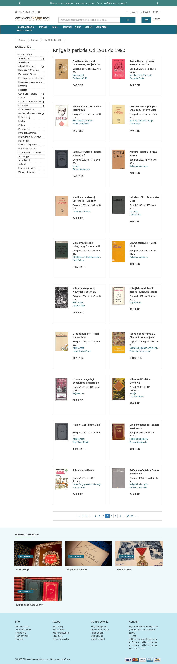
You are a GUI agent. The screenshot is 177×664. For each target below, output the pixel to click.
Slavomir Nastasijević (140, 351)
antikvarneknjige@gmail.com (143, 639)
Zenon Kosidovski (138, 442)
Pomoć (146, 12)
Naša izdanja (24, 117)
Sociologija (23, 156)
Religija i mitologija (27, 148)
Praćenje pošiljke (61, 639)
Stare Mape (102, 27)
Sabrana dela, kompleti (29, 152)
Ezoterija (22, 86)
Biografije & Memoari (28, 70)
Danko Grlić (135, 214)
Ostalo (21, 125)
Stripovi (22, 164)
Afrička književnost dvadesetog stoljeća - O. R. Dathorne (87, 64)
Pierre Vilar (135, 123)
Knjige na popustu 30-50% (29, 604)
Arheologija (23, 58)
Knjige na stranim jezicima (31, 101)
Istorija (21, 97)
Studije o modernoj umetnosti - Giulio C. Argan (85, 200)
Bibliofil (89, 27)
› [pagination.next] (135, 516)
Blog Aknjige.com (99, 626)
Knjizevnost (24, 105)
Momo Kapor (79, 487)
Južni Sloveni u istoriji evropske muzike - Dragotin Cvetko (142, 64)
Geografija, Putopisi (27, 94)
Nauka (21, 121)
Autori (78, 27)
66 (132, 516)
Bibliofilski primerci (27, 66)
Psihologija (23, 141)
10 (119, 516)
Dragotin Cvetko (137, 78)
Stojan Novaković (81, 169)
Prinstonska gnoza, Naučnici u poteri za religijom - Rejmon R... (85, 291)
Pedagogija (23, 129)
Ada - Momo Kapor (83, 470)
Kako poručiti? (22, 636)
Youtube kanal (98, 639)
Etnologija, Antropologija (30, 82)
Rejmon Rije (79, 305)
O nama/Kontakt (23, 629)
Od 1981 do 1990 (53, 40)
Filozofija (22, 90)
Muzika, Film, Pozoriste (29, 113)
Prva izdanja (22, 569)
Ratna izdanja (124, 569)
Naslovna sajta (22, 626)
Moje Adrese (59, 629)
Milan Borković (137, 396)
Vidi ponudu (24, 556)
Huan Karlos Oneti (82, 351)
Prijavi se (133, 12)
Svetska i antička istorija (141, 120)
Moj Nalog (58, 626)
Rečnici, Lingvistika (27, 144)
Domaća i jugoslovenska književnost (147, 348)
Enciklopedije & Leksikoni (30, 78)
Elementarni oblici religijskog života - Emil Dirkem (86, 246)
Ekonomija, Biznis (27, 74)
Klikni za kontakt (149, 642)
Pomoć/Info (20, 633)
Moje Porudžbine (61, 633)
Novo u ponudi (24, 30)
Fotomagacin (97, 633)
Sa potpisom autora (77, 569)
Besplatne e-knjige (100, 629)
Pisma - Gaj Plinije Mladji (87, 424)
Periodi (34, 40)
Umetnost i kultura (27, 168)
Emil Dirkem (79, 260)
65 (128, 516)
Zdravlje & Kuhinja (27, 172)
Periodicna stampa (27, 133)
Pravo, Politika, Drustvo (29, 137)
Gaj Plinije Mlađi (80, 442)
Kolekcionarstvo (26, 109)
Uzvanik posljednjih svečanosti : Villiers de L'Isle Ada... (86, 382)
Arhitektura (23, 62)
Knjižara (19, 639)
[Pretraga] (128, 20)
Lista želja (58, 636)
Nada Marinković (81, 123)
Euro (156, 12)
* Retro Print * (25, 54)
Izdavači (67, 27)
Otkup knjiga (97, 636)
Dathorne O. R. (80, 78)
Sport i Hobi (24, 160)
